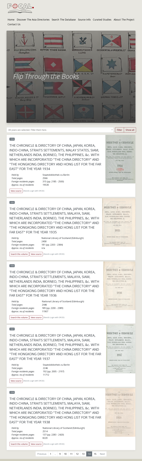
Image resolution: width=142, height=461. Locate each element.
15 (95, 453)
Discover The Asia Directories (33, 19)
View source (16, 191)
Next (102, 453)
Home (11, 19)
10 (65, 453)
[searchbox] (61, 130)
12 (77, 453)
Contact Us (14, 24)
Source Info (84, 19)
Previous (41, 453)
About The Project (124, 19)
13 (83, 453)
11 (71, 453)
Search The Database (64, 19)
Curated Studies (102, 19)
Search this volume (19, 254)
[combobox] (60, 130)
